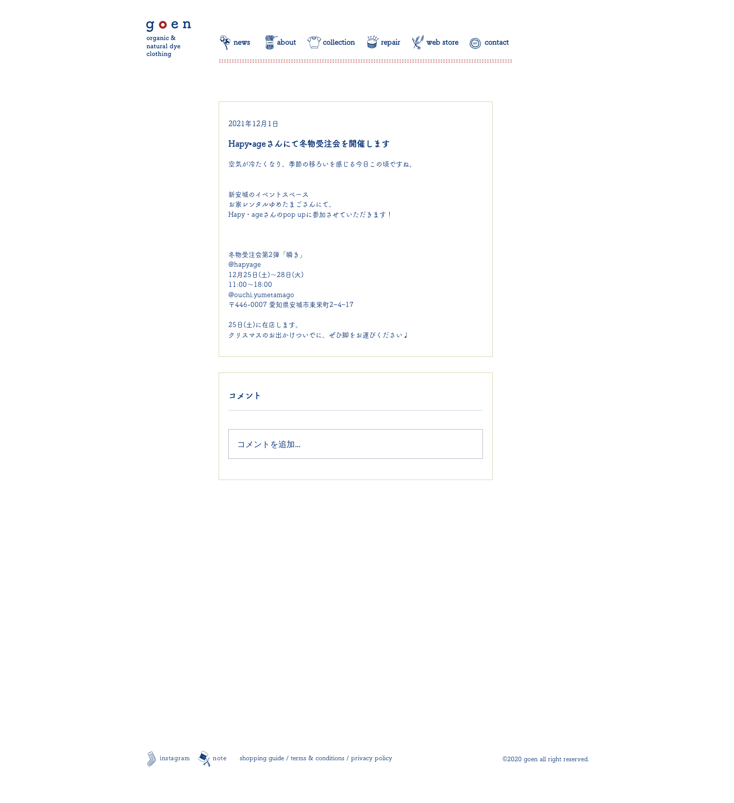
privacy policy (371, 758)
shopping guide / (265, 758)
